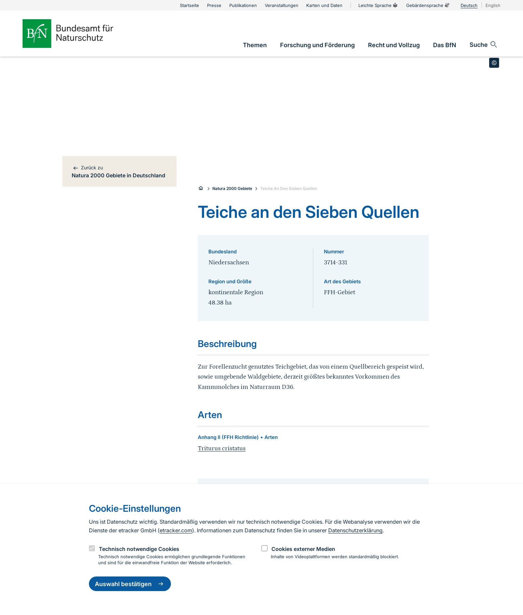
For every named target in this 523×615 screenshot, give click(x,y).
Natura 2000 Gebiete (232, 188)
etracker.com (176, 530)
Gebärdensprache (428, 5)
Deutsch (469, 5)
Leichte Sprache (378, 5)
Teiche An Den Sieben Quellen (288, 188)
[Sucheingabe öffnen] (483, 44)
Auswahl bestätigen (130, 584)
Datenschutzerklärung (355, 530)
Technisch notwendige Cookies (139, 549)
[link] (254, 45)
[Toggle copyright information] (494, 62)
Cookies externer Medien (303, 549)
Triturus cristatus (222, 448)
